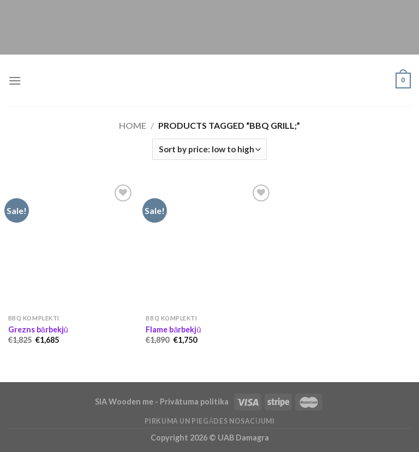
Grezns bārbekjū (38, 329)
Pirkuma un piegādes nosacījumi (210, 421)
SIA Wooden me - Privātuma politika (162, 401)
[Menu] (14, 80)
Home (132, 125)
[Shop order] (209, 149)
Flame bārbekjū (173, 329)
